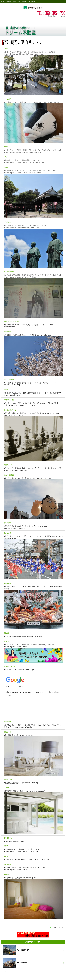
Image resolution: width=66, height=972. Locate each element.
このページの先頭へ (58, 927)
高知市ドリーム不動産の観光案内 (33, 7)
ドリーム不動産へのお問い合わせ (33, 935)
